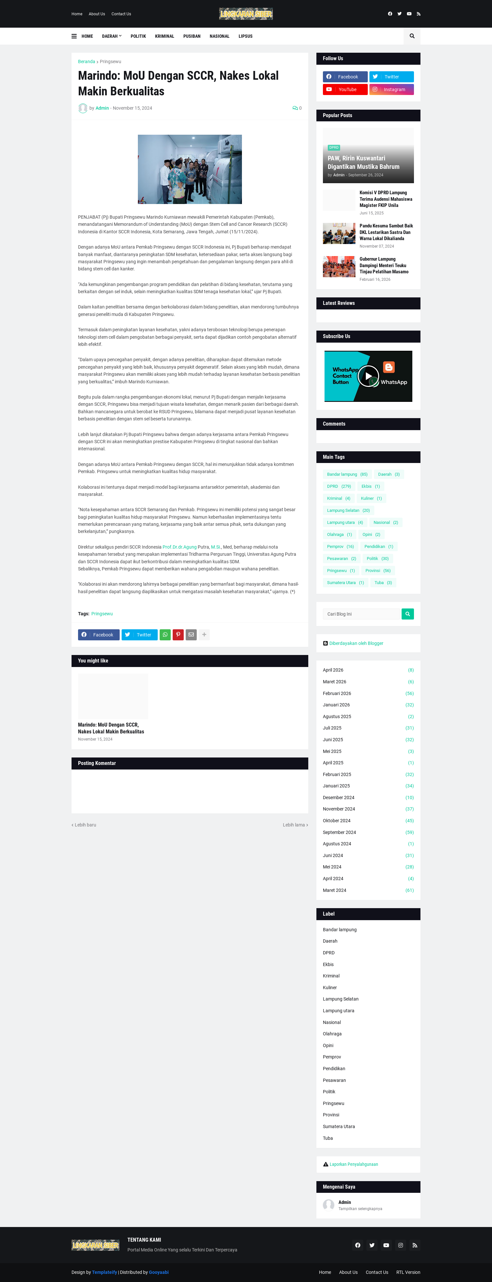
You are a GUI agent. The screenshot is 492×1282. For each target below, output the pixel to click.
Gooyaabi (159, 1272)
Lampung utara (345, 522)
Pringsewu (110, 61)
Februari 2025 (368, 774)
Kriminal (339, 498)
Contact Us (121, 14)
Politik (378, 558)
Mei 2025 (368, 751)
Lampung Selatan (348, 510)
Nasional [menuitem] (220, 36)
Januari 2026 (368, 705)
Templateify (104, 1272)
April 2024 (368, 879)
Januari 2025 (368, 786)
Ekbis (371, 486)
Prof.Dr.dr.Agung (180, 547)
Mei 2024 (368, 867)
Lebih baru (85, 824)
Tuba (383, 582)
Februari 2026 (368, 693)
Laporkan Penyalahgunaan (354, 1164)
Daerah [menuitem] (110, 36)
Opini (371, 534)
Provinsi (378, 570)
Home (77, 14)
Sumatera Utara (345, 582)
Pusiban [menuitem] (192, 36)
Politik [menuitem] (138, 36)
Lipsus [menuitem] (246, 36)
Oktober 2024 (368, 821)
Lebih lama (294, 824)
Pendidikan (379, 546)
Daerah (389, 474)
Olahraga (339, 534)
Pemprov (340, 546)
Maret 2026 (368, 682)
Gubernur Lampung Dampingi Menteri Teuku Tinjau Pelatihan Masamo (384, 265)
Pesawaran (341, 558)
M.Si (215, 547)
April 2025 (368, 763)
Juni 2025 (368, 740)
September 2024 (368, 832)
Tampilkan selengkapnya (360, 1209)
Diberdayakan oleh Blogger (353, 643)
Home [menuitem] (87, 36)
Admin (345, 1202)
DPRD (339, 486)
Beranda (86, 61)
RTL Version (408, 1272)
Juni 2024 (368, 855)
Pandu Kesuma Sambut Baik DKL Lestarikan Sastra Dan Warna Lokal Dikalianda (386, 232)
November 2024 (368, 809)
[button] (77, 36)
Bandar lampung (347, 474)
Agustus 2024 (368, 844)
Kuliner (371, 498)
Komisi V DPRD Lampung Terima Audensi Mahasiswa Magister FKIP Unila (386, 199)
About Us (97, 14)
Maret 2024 (368, 890)
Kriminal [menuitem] (164, 36)
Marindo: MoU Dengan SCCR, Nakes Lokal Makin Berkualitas (111, 728)
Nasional (386, 522)
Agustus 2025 (368, 717)
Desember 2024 (368, 798)
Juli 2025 (368, 728)
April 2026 (368, 670)
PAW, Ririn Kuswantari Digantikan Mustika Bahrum (364, 162)
